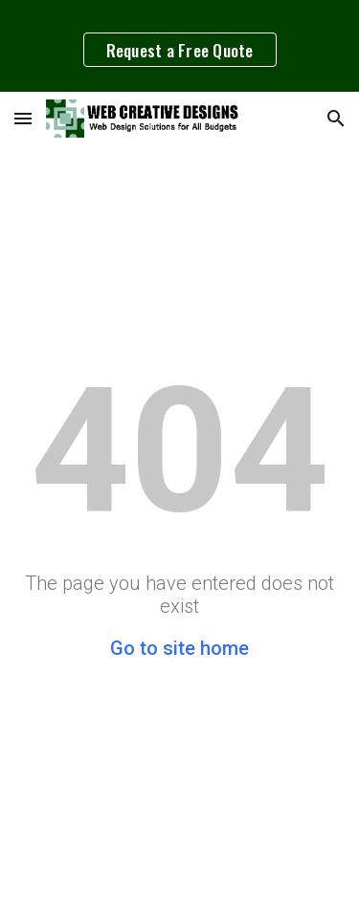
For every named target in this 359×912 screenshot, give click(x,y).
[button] (23, 118)
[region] (179, 46)
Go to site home (179, 648)
